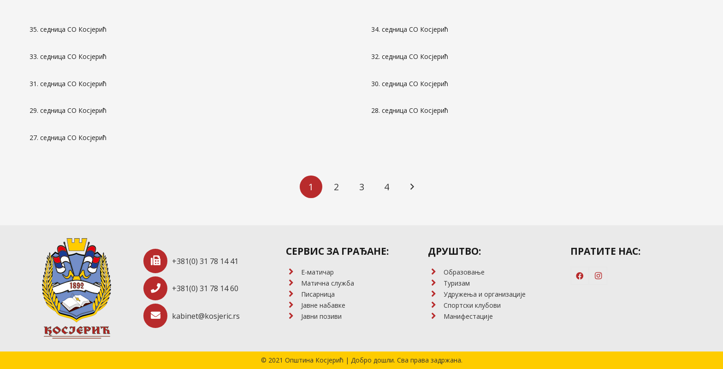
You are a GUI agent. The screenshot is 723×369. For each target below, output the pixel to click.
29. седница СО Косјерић (68, 110)
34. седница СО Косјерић (409, 29)
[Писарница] (293, 294)
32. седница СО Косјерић (409, 56)
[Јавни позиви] (293, 316)
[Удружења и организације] (435, 294)
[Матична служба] (293, 283)
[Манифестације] (435, 316)
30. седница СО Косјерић (409, 83)
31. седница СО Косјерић (68, 83)
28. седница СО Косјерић (409, 110)
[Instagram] (598, 276)
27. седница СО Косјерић (68, 137)
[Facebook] (579, 276)
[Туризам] (435, 283)
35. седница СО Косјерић (68, 29)
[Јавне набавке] (293, 305)
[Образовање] (435, 272)
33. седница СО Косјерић (68, 56)
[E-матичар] (293, 272)
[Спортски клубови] (435, 305)
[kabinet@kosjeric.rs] (157, 316)
